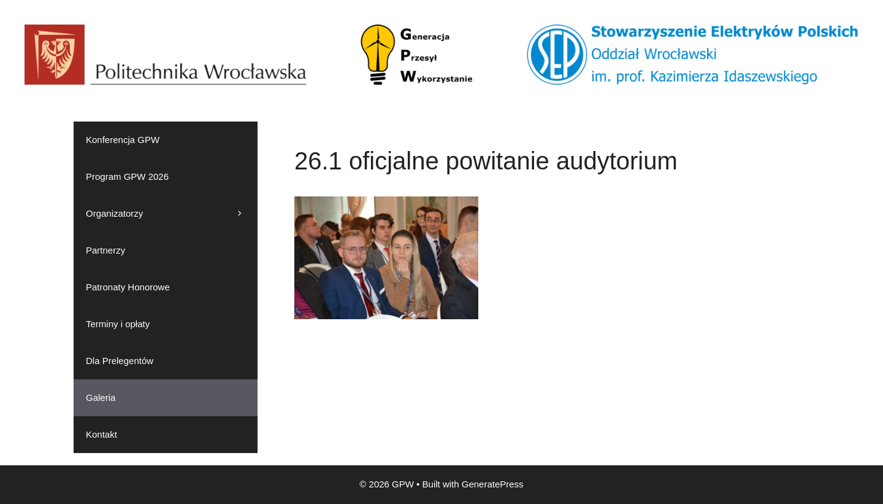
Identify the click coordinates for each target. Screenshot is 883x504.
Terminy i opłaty (118, 324)
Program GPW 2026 (127, 176)
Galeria (100, 397)
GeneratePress (493, 484)
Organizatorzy (172, 213)
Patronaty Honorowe (128, 287)
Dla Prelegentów (119, 360)
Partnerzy (105, 250)
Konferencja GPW (122, 139)
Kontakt (101, 434)
